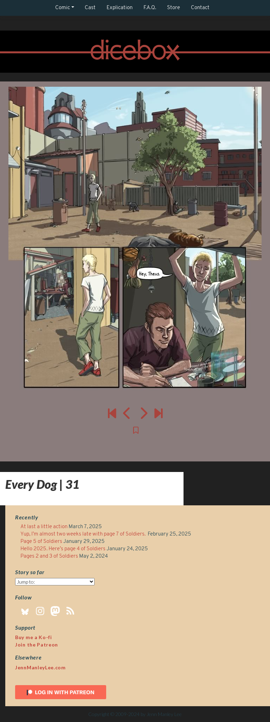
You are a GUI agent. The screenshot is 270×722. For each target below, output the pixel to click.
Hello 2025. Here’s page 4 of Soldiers (62, 549)
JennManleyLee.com (40, 667)
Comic (62, 8)
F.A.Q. (149, 8)
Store (173, 8)
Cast (90, 8)
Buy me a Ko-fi (33, 637)
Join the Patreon (36, 645)
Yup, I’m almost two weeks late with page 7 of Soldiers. (83, 534)
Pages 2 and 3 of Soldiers (49, 556)
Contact (200, 8)
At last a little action (44, 527)
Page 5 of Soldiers (41, 541)
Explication (120, 8)
